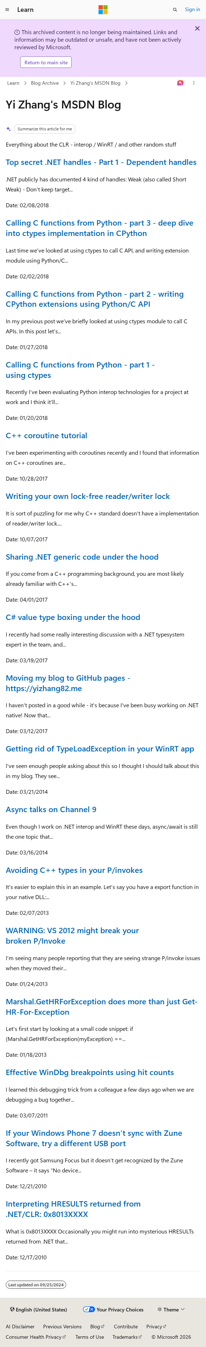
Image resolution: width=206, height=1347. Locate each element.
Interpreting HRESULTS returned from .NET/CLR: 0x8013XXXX (73, 1208)
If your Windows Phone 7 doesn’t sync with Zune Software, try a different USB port (94, 1137)
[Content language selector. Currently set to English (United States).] (39, 1309)
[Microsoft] (103, 9)
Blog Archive (45, 82)
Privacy (154, 1326)
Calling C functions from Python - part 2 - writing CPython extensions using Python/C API (95, 298)
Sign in (192, 9)
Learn (13, 82)
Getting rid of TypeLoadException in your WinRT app (100, 748)
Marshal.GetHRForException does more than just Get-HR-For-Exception (102, 1006)
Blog (95, 1326)
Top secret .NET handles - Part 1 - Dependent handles (101, 161)
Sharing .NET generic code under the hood (82, 556)
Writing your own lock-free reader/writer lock (88, 495)
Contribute (126, 1326)
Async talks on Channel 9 (51, 809)
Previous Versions (62, 1326)
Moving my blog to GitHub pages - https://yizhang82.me (68, 682)
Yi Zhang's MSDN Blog (95, 82)
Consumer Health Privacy (33, 1336)
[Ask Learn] (181, 83)
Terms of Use (89, 1336)
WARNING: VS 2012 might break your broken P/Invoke (72, 935)
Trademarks (125, 1336)
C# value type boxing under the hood (73, 616)
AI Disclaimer (20, 1326)
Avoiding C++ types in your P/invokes (74, 869)
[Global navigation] (7, 9)
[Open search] (175, 9)
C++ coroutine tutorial (46, 435)
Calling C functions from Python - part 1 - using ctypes (80, 369)
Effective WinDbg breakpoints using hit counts (90, 1071)
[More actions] (194, 83)
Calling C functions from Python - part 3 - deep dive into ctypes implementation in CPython (99, 227)
